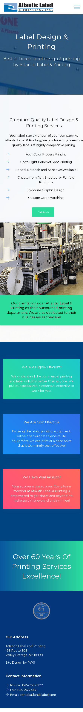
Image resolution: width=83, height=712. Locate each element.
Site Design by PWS (20, 662)
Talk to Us (43, 212)
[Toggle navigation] (77, 7)
